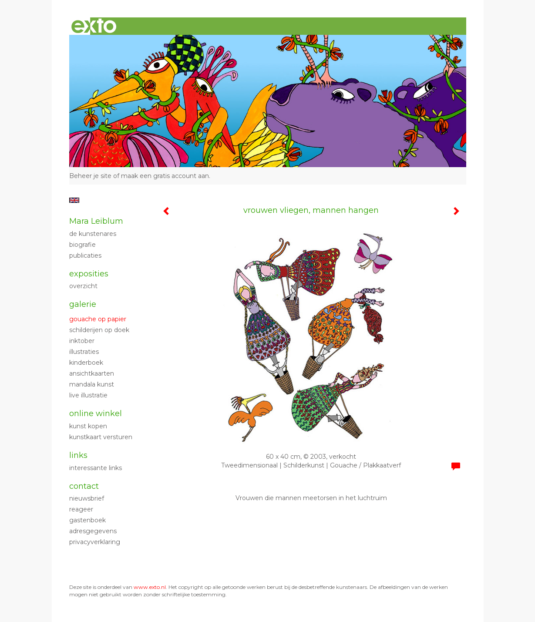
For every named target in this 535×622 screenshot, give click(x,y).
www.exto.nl (150, 587)
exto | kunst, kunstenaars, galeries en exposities (93, 26)
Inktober (81, 341)
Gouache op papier (97, 319)
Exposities (88, 274)
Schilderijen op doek (99, 330)
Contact (84, 486)
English (74, 200)
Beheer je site (90, 176)
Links (78, 455)
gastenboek (87, 520)
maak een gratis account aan (165, 176)
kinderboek (86, 362)
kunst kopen (88, 426)
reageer (81, 509)
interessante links (95, 468)
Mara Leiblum (96, 221)
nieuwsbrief (86, 498)
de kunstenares (92, 234)
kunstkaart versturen (100, 437)
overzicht (83, 286)
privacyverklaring (94, 542)
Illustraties (84, 352)
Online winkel (95, 413)
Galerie (82, 304)
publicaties (85, 255)
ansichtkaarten (91, 373)
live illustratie (88, 395)
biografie (82, 245)
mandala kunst (91, 384)
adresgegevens (93, 531)
